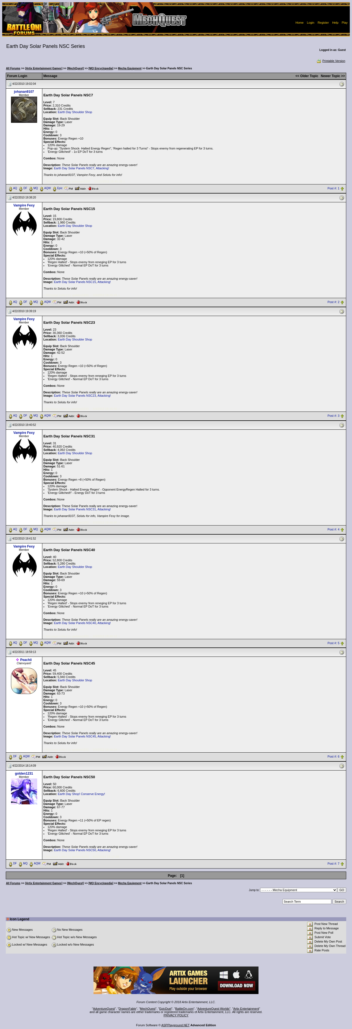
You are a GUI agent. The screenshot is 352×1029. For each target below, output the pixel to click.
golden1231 (24, 773)
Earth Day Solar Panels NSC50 (75, 850)
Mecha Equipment (130, 68)
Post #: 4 (333, 529)
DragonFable (127, 1008)
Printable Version (330, 60)
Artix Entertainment (246, 1008)
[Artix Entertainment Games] (43, 68)
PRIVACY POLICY (176, 1015)
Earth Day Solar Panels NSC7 (74, 168)
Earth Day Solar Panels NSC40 (75, 623)
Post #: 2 (333, 302)
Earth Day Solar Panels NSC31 (75, 509)
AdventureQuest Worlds (213, 1008)
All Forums (13, 68)
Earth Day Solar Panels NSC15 (75, 282)
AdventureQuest (104, 1008)
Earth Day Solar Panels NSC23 (75, 395)
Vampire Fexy (23, 205)
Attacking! (102, 168)
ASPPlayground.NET (175, 1025)
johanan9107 (24, 92)
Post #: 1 (333, 188)
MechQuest (147, 1008)
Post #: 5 (333, 643)
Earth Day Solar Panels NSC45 (75, 736)
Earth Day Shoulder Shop (75, 112)
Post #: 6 (333, 756)
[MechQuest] (75, 68)
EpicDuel (165, 1008)
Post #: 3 (333, 415)
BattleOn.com (184, 1008)
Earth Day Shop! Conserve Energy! (81, 794)
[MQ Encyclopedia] (101, 68)
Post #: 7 (333, 863)
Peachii (26, 660)
